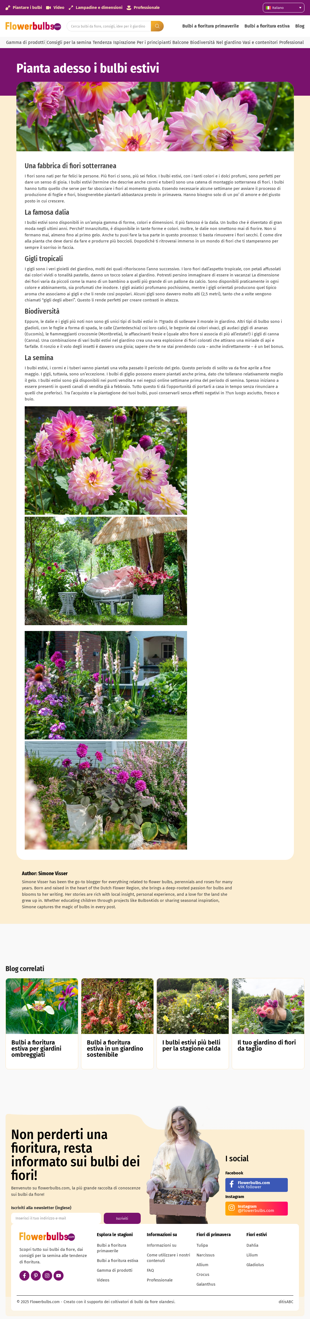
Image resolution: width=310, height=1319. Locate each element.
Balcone (180, 42)
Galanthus (205, 1284)
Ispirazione (124, 42)
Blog (299, 26)
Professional (291, 42)
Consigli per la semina (69, 42)
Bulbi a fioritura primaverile (210, 26)
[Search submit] (157, 26)
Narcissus (205, 1255)
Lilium (252, 1255)
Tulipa (202, 1245)
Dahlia (252, 1245)
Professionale (160, 1280)
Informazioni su (162, 1245)
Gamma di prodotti (25, 42)
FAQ (150, 1270)
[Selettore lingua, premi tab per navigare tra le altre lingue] (283, 8)
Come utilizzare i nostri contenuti (168, 1258)
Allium (202, 1264)
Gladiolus (255, 1264)
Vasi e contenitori (260, 42)
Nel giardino (228, 42)
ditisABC (286, 1302)
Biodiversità (202, 42)
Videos (103, 1280)
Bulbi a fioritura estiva (267, 26)
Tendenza (102, 42)
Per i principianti (154, 42)
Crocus (202, 1274)
